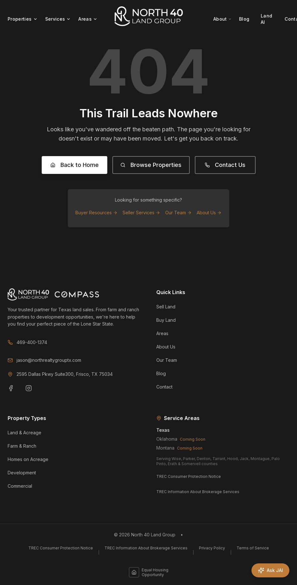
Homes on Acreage (28, 459)
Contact (164, 386)
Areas (87, 19)
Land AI (266, 19)
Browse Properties (150, 165)
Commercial (20, 486)
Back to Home (74, 165)
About (222, 19)
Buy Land (166, 320)
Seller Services (141, 212)
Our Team (178, 212)
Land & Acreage (24, 432)
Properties (23, 19)
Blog (244, 19)
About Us (209, 212)
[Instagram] (32, 392)
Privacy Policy (212, 548)
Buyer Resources (96, 212)
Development (22, 472)
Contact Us (225, 165)
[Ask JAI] (270, 570)
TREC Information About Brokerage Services (197, 491)
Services (58, 19)
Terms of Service (253, 548)
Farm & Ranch (22, 446)
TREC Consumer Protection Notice (188, 476)
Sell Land (165, 306)
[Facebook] (15, 392)
